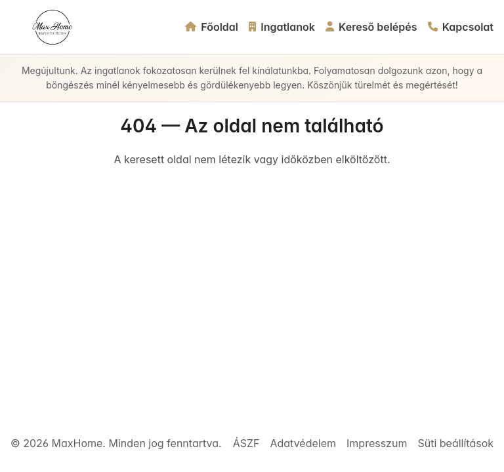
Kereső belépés (371, 26)
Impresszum (376, 443)
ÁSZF (246, 443)
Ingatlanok (282, 26)
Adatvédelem (303, 443)
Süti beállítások (455, 443)
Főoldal (211, 26)
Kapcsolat (461, 26)
